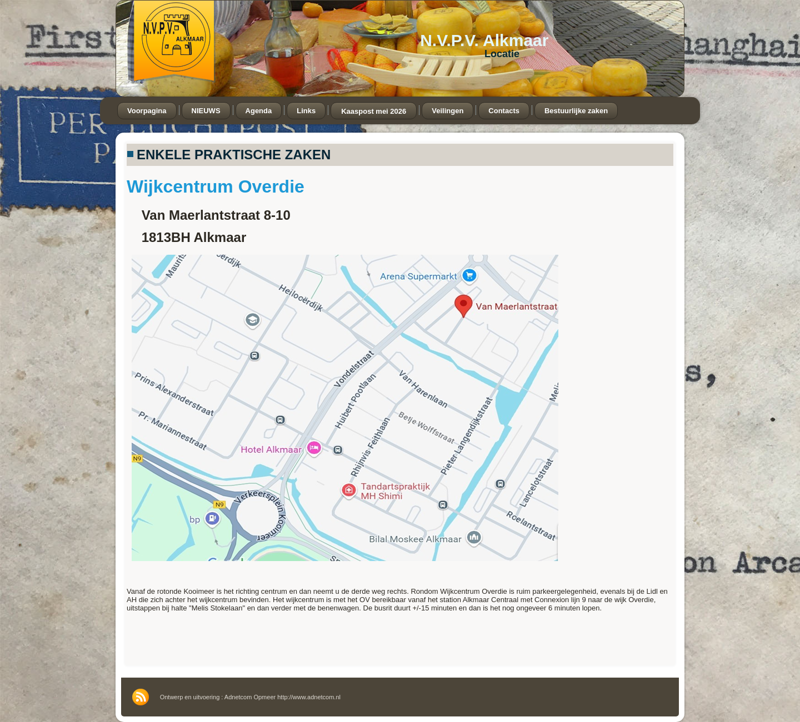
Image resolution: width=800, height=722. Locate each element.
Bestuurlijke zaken (576, 111)
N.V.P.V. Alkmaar (484, 40)
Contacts (503, 111)
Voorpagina (147, 111)
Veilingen (447, 111)
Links (306, 111)
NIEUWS (206, 111)
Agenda (259, 111)
